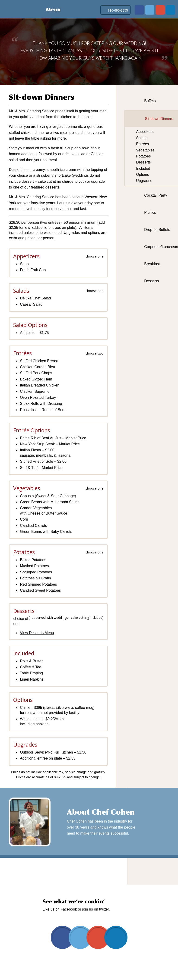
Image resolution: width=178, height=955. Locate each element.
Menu (53, 9)
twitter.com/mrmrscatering (149, 10)
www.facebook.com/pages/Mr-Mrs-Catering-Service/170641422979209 (139, 10)
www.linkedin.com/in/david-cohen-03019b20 (170, 10)
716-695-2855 (118, 10)
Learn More (146, 828)
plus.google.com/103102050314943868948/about (160, 10)
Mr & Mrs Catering (18, 9)
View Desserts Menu (37, 633)
